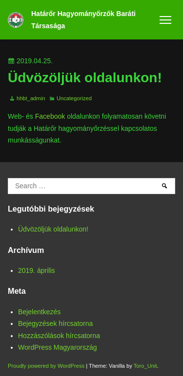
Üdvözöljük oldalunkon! (53, 229)
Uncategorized (74, 98)
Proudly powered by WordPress (47, 366)
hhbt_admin (31, 98)
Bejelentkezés (39, 312)
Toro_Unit (145, 366)
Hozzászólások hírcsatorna (59, 336)
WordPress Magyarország (57, 347)
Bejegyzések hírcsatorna (55, 323)
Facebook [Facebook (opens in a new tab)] (50, 116)
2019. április (36, 270)
